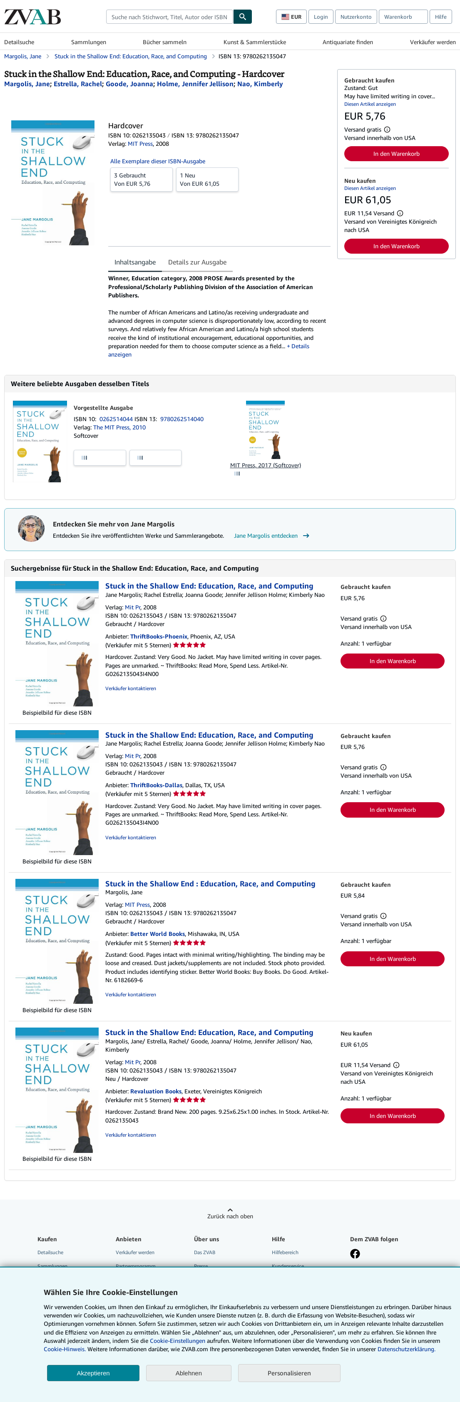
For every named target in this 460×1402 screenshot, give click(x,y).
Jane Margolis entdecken (272, 535)
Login (321, 16)
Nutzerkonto (356, 16)
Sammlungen (88, 41)
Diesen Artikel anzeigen (370, 104)
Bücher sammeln (164, 41)
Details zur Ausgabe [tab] (197, 262)
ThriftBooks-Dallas (156, 784)
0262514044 (116, 418)
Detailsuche (19, 41)
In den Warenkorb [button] (396, 153)
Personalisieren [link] (289, 1373)
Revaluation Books (156, 1091)
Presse (201, 1266)
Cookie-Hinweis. (65, 1348)
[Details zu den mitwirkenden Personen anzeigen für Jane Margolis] (27, 84)
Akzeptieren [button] (93, 1373)
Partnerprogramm (136, 1266)
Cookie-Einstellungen (177, 1340)
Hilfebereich (285, 1252)
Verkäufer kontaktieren (130, 688)
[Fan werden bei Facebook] (355, 1254)
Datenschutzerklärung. (406, 1348)
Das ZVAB (204, 1252)
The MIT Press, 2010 (119, 427)
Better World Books (157, 933)
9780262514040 (182, 418)
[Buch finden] (243, 17)
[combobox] (169, 17)
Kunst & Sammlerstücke (255, 41)
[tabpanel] (219, 316)
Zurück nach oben (230, 1216)
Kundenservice (288, 1266)
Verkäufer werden (433, 41)
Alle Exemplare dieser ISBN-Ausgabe (157, 161)
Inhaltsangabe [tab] (135, 262)
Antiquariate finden (348, 41)
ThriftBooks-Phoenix (158, 636)
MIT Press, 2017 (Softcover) (265, 465)
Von (141, 179)
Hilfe (441, 16)
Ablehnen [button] (189, 1373)
